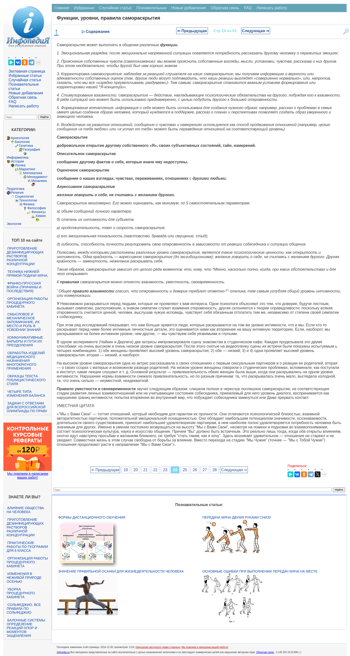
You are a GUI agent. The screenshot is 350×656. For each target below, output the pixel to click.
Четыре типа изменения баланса (26, 393)
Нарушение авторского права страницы (158, 647)
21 (145, 470)
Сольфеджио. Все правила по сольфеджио (24, 608)
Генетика (26, 146)
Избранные (84, 8)
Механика (39, 181)
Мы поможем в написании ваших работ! (27, 475)
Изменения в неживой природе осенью (24, 577)
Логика (20, 165)
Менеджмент (37, 177)
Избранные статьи (24, 76)
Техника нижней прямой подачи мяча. (27, 273)
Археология (20, 138)
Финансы (38, 212)
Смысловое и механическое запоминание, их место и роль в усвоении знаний (23, 322)
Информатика (17, 157)
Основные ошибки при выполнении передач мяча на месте (260, 571)
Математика (32, 173)
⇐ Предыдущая (192, 31)
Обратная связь (22, 97)
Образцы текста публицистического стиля (26, 380)
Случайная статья (24, 80)
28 (215, 470)
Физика (28, 204)
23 (165, 470)
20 (135, 470)
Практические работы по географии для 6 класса (27, 546)
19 (125, 470)
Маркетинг (27, 169)
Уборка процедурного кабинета (21, 593)
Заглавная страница (26, 71)
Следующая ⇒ (255, 31)
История (17, 161)
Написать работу (23, 106)
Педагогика (15, 189)
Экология (14, 224)
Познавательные (151, 8)
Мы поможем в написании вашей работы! (205, 647)
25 (185, 470)
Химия (40, 216)
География (31, 149)
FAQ (12, 102)
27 (205, 470)
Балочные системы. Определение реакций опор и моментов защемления (26, 628)
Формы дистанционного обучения (91, 517)
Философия (36, 208)
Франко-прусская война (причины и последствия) (24, 287)
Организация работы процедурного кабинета (27, 302)
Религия (17, 192)
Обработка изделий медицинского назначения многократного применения (26, 360)
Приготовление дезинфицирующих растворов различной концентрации (25, 256)
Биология (22, 142)
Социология (24, 196)
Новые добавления (25, 93)
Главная (61, 8)
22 (155, 470)
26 (195, 470)
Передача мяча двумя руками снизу (236, 517)
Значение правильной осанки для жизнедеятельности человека (120, 571)
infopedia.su (63, 652)
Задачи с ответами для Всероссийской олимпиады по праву (27, 407)
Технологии (28, 200)
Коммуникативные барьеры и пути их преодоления (25, 341)
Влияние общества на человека (25, 510)
